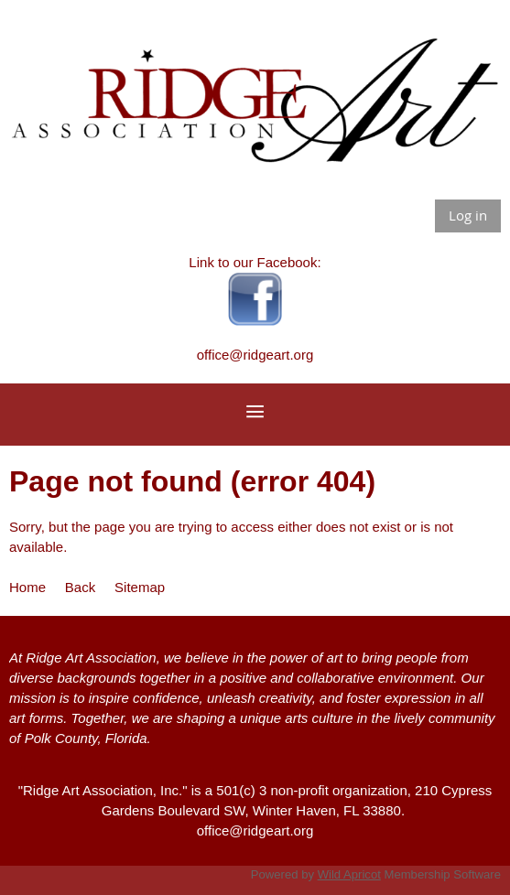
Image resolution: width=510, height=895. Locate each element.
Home (27, 587)
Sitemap (139, 587)
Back (80, 587)
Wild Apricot (349, 874)
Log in (468, 215)
